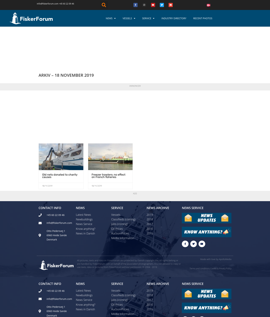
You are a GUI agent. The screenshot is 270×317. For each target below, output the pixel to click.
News (111, 18)
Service (148, 18)
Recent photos (202, 18)
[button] (104, 5)
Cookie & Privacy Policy (220, 232)
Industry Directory (173, 18)
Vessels (129, 18)
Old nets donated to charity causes (59, 139)
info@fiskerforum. (45, 3)
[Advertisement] (135, 80)
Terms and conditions (200, 232)
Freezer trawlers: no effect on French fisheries (108, 139)
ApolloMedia (225, 223)
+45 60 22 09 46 (66, 3)
